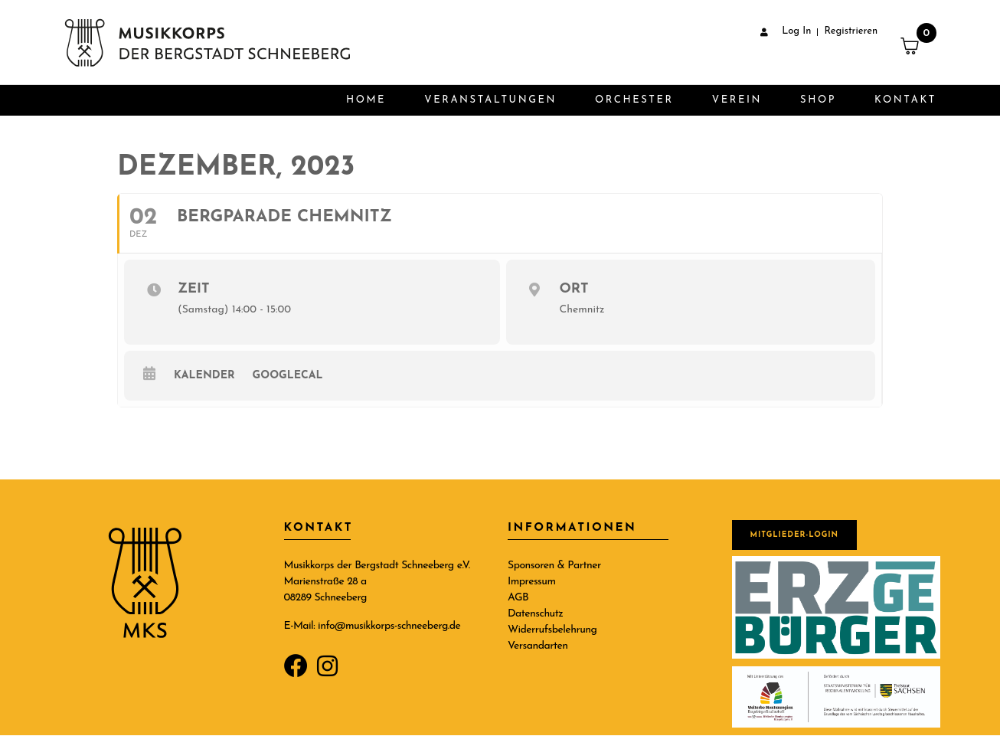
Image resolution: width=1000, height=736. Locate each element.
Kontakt (905, 100)
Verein (737, 100)
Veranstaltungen (490, 100)
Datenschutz (535, 614)
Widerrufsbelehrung (552, 630)
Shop (818, 100)
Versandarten (538, 646)
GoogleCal (288, 375)
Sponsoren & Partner (554, 565)
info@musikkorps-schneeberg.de (389, 626)
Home (366, 100)
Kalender (204, 375)
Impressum (532, 581)
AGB (518, 598)
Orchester (634, 100)
